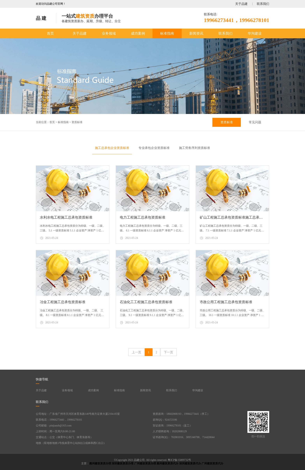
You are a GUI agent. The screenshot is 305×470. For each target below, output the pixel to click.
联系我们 (263, 3)
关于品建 (241, 3)
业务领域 (109, 33)
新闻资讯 (196, 33)
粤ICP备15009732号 (179, 460)
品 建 (41, 18)
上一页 (136, 352)
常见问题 (255, 122)
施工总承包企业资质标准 (112, 148)
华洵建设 (255, 33)
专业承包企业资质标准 (154, 148)
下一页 (168, 352)
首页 (50, 33)
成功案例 (138, 33)
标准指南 (167, 33)
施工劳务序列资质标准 (194, 148)
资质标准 (77, 122)
